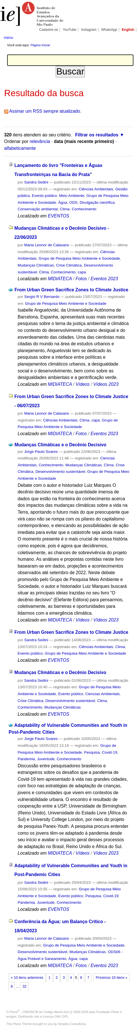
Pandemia (26, 759)
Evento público (44, 195)
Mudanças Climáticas (36, 265)
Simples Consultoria (72, 1024)
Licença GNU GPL (55, 1016)
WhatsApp (109, 30)
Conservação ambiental (38, 209)
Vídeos (82, 384)
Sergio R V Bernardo (41, 296)
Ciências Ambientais (96, 189)
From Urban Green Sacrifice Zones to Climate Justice (71, 289)
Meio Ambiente (71, 195)
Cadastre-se (48, 30)
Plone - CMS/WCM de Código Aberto (36, 1012)
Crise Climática (69, 265)
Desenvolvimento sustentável (60, 471)
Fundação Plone (107, 1012)
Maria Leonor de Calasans (46, 245)
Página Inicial (40, 45)
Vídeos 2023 (106, 384)
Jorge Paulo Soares (41, 451)
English (128, 30)
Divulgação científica (97, 202)
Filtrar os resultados (96, 134)
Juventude (46, 759)
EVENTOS (58, 215)
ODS (73, 202)
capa (82, 272)
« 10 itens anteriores (27, 978)
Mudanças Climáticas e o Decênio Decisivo (60, 444)
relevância (40, 141)
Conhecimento (84, 209)
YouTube (70, 30)
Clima (65, 209)
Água (62, 202)
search (128, 37)
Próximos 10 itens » (111, 978)
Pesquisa (92, 752)
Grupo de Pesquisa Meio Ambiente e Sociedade (79, 258)
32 (25, 986)
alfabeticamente (20, 148)
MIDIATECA (60, 278)
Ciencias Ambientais (102, 694)
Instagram (89, 30)
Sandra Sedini (36, 182)
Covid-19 (109, 752)
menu (8, 37)
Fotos (81, 278)
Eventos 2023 (104, 278)
